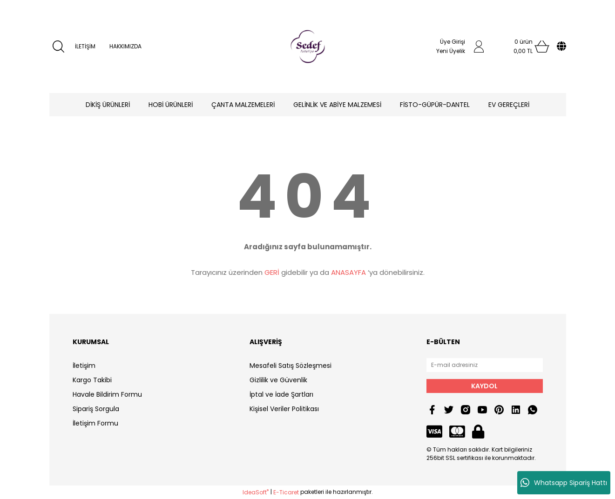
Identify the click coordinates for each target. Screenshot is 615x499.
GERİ (271, 272)
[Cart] (523, 46)
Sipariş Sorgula (96, 408)
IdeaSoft (256, 492)
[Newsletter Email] (484, 365)
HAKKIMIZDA (125, 46)
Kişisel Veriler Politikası (284, 408)
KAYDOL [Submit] (484, 386)
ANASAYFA (348, 272)
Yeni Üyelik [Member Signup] (450, 51)
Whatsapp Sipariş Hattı (563, 483)
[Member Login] (479, 46)
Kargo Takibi (92, 380)
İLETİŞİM (85, 46)
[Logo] (307, 46)
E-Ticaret (286, 492)
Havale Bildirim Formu (107, 394)
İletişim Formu (95, 423)
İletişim (84, 365)
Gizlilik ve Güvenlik (278, 380)
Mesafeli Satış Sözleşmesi (290, 365)
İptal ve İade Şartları (281, 394)
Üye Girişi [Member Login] (452, 42)
